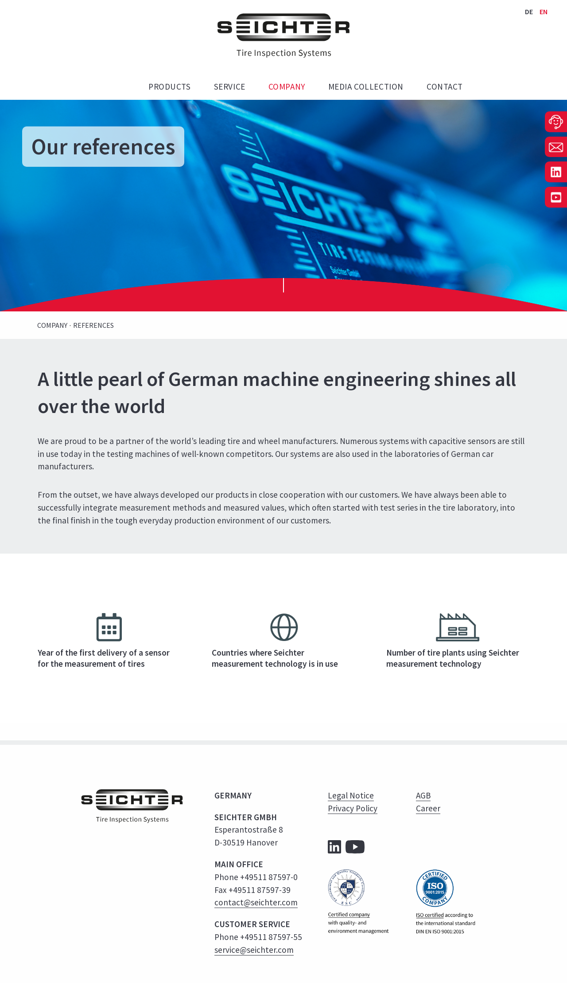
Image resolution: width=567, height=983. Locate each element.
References (93, 325)
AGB (423, 795)
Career (428, 808)
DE (529, 11)
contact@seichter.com (256, 902)
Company (52, 325)
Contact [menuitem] (445, 86)
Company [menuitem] (286, 86)
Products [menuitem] (169, 86)
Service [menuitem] (229, 86)
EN (544, 11)
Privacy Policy (352, 808)
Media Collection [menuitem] (366, 86)
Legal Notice (351, 795)
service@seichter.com (254, 949)
